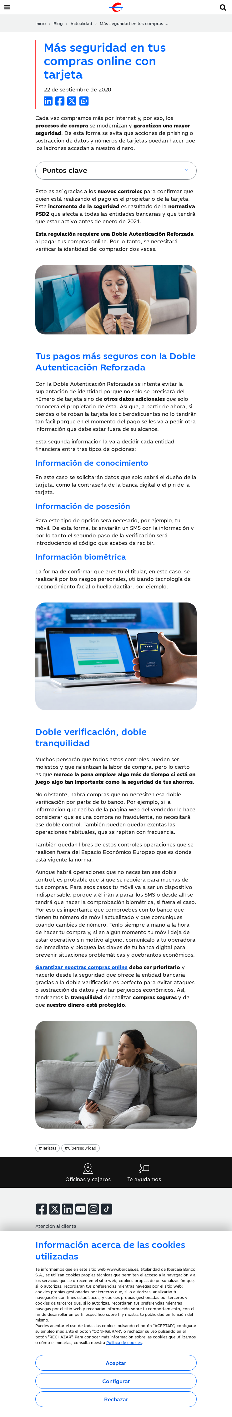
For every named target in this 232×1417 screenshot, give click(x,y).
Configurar (116, 1381)
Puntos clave (64, 169)
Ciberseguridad (80, 1148)
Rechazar (116, 1399)
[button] (223, 6)
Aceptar (116, 1363)
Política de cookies (124, 1342)
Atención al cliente (55, 1226)
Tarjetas (47, 1148)
